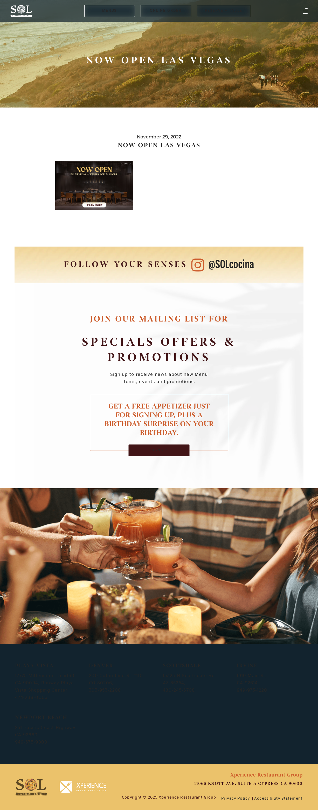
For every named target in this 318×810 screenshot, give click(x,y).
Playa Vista (34, 665)
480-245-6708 (179, 690)
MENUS (109, 10)
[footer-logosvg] (31, 787)
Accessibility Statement (278, 798)
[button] (305, 11)
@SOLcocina (231, 265)
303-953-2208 (105, 690)
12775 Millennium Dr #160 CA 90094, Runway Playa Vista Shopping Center (45, 683)
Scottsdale (182, 665)
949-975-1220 (252, 690)
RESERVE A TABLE (223, 10)
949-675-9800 (31, 742)
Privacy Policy (235, 798)
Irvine (247, 665)
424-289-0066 (31, 697)
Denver (101, 665)
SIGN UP (159, 450)
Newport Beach (41, 717)
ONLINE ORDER (165, 10)
